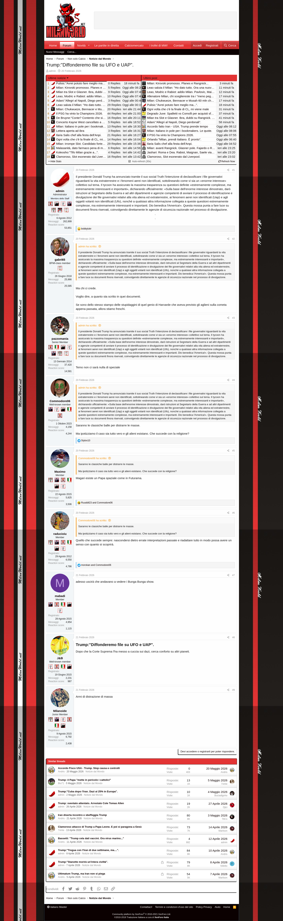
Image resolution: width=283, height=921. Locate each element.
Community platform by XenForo (141, 914)
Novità (81, 45)
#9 (233, 690)
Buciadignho (220, 795)
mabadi (60, 596)
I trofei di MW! (158, 45)
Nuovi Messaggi (55, 51)
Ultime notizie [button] (57, 78)
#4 (233, 380)
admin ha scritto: (87, 246)
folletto (224, 866)
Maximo (59, 471)
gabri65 (60, 259)
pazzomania (59, 338)
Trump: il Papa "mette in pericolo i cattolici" (84, 779)
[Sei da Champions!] (63, 204)
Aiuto (218, 907)
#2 (233, 239)
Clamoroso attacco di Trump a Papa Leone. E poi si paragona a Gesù (100, 826)
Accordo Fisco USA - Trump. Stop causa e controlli (89, 768)
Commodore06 (60, 401)
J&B (60, 658)
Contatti (179, 45)
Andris (61, 771)
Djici (225, 807)
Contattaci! (146, 907)
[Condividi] (228, 170)
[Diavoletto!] (50, 204)
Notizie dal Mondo (94, 771)
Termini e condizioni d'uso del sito (174, 907)
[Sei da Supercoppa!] (53, 210)
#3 (233, 318)
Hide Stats (55, 161)
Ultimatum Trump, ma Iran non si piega (81, 873)
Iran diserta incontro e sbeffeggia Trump (82, 815)
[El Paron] (57, 204)
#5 (233, 450)
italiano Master (57, 907)
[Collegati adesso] (60, 654)
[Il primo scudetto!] (57, 347)
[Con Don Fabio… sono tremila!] (69, 204)
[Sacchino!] (60, 210)
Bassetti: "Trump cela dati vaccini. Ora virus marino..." (91, 838)
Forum (67, 45)
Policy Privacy (204, 907)
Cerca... (71, 51)
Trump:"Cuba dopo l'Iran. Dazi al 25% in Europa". (88, 791)
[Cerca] (230, 45)
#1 (233, 170)
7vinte (224, 784)
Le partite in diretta (106, 45)
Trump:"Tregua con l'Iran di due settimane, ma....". (88, 850)
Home (53, 45)
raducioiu (60, 533)
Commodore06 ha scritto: (92, 458)
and (97, 502)
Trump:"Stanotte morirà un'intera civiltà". (83, 861)
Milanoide (60, 711)
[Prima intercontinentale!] (66, 210)
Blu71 (61, 783)
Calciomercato (134, 45)
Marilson (223, 830)
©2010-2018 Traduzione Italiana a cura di (141, 917)
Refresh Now (226, 161)
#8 (233, 637)
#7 (233, 575)
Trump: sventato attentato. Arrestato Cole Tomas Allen (91, 803)
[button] (88, 45)
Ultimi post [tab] (150, 78)
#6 (233, 512)
